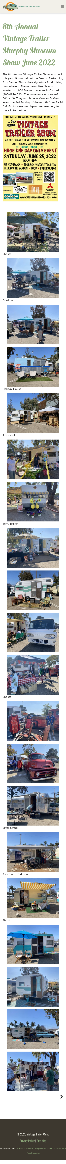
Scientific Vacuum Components (31, 1148)
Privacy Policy (27, 1140)
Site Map (41, 1140)
